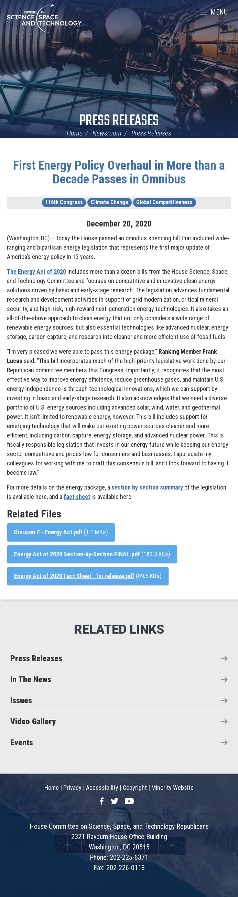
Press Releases (119, 121)
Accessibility (102, 787)
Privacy (72, 787)
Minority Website (172, 787)
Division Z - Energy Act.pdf (48, 532)
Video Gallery (33, 721)
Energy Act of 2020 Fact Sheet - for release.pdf (74, 575)
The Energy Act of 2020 (36, 271)
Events (21, 742)
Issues (21, 700)
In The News (30, 679)
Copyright (135, 787)
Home (75, 133)
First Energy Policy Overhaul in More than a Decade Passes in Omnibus (119, 172)
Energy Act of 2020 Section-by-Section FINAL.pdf (77, 554)
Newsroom (107, 133)
